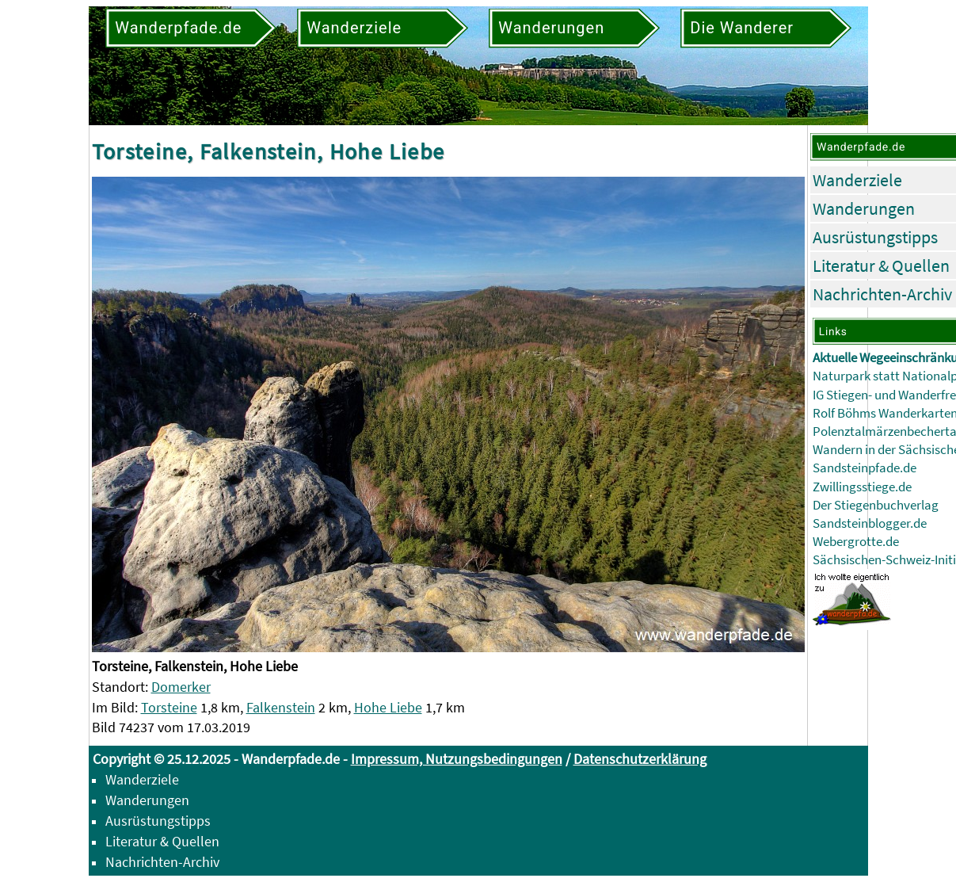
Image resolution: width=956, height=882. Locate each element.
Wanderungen (864, 208)
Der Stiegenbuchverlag (876, 505)
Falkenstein (280, 707)
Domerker (181, 687)
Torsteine (169, 707)
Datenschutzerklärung (640, 759)
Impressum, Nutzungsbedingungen (456, 759)
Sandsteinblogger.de (870, 523)
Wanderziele (857, 180)
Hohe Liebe (388, 707)
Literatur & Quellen (881, 265)
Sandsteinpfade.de (864, 468)
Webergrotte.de (856, 541)
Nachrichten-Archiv (882, 294)
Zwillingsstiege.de (862, 487)
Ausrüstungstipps (875, 237)
